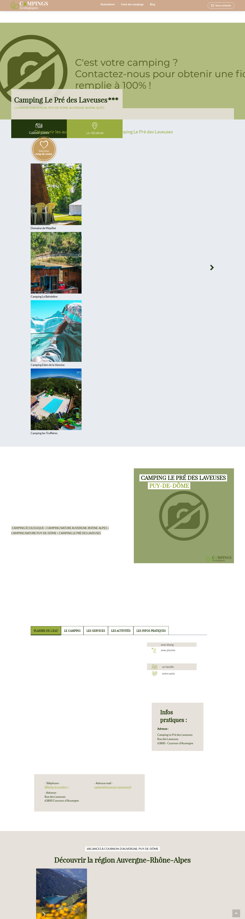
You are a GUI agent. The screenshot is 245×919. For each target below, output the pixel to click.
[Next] (212, 268)
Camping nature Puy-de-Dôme (33, 533)
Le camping (72, 630)
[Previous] (33, 268)
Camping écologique (28, 528)
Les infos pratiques (151, 630)
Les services (95, 630)
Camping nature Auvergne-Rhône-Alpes (76, 528)
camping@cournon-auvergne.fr (113, 787)
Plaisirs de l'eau (46, 630)
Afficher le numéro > (57, 787)
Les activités (120, 630)
